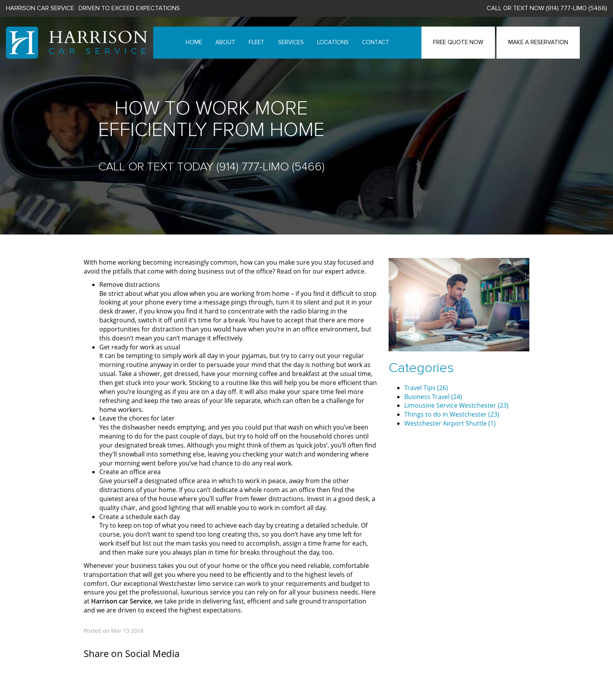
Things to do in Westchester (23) (451, 414)
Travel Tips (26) (426, 387)
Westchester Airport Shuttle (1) (450, 423)
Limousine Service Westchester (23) (456, 405)
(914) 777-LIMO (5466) (576, 8)
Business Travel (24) (433, 396)
